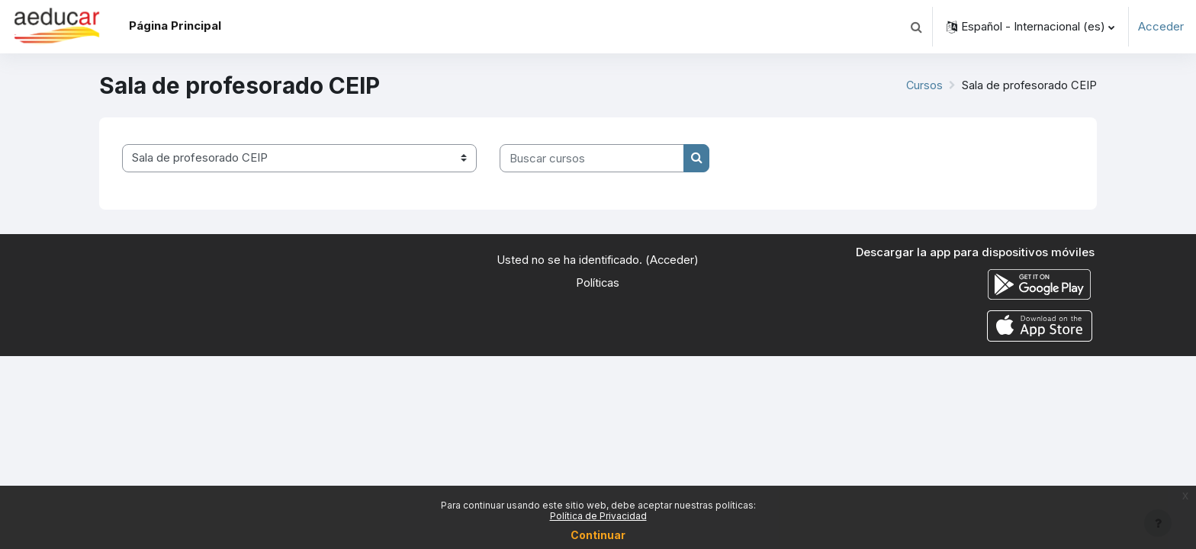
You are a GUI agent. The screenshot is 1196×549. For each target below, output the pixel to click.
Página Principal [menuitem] (175, 25)
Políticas (598, 282)
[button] (916, 26)
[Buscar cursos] (592, 158)
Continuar (598, 534)
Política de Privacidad (598, 516)
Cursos (923, 85)
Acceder (1161, 26)
